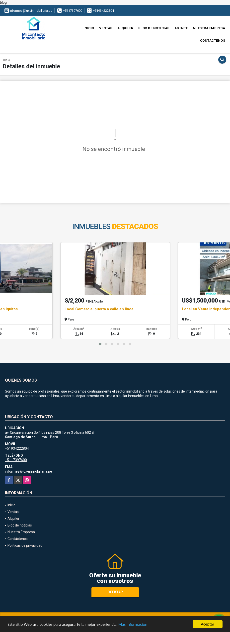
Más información (132, 624)
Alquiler (125, 28)
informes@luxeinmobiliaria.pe (28, 471)
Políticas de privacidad (24, 545)
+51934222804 (103, 10)
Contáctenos (212, 40)
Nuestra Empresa (209, 28)
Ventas (105, 28)
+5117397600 (72, 10)
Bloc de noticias (153, 28)
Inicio (88, 28)
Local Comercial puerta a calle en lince (99, 309)
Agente (181, 28)
